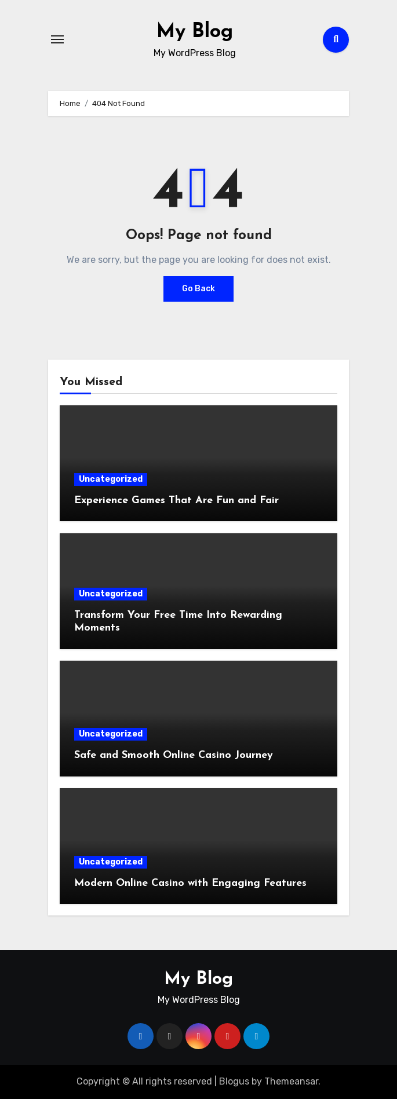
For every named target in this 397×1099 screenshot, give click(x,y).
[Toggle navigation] (57, 39)
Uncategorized (111, 479)
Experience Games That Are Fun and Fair (176, 500)
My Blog (195, 31)
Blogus (234, 1081)
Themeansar (291, 1081)
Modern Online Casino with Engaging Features (190, 883)
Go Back (198, 289)
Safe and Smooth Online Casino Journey (173, 755)
